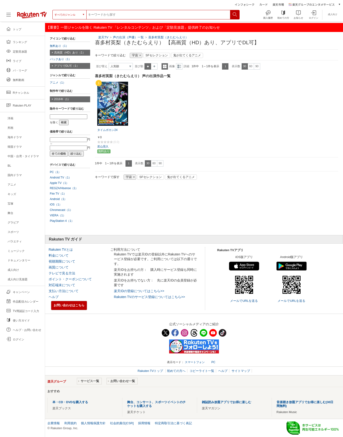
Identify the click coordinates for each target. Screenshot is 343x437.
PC (213, 362)
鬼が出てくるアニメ (187, 55)
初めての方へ (176, 371)
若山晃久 (103, 146)
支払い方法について (64, 291)
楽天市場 (278, 4)
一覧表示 (165, 66)
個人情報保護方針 (93, 423)
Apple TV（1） (59, 183)
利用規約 (70, 423)
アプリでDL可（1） (66, 65)
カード (263, 4)
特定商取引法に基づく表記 (173, 423)
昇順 (147, 66)
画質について (59, 267)
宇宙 (135, 55)
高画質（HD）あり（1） (69, 52)
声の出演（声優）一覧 (128, 37)
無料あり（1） (59, 46)
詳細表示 (179, 66)
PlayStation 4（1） (62, 221)
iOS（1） (56, 204)
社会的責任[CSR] (122, 423)
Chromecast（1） (61, 210)
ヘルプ (54, 297)
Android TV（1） (60, 177)
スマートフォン (195, 362)
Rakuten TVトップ (151, 371)
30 (244, 66)
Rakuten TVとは (61, 249)
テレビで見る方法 (62, 273)
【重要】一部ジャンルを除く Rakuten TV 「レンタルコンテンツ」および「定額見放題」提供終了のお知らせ (133, 27)
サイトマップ (241, 371)
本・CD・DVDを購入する (70, 402)
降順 (154, 66)
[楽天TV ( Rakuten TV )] (32, 16)
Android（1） (58, 199)
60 (250, 66)
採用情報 (144, 423)
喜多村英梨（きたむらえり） (168, 37)
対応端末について (62, 285)
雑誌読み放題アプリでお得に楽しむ (226, 402)
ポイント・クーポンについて (70, 279)
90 (256, 66)
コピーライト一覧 (202, 371)
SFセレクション (156, 55)
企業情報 (53, 423)
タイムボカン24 (107, 130)
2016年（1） (62, 99)
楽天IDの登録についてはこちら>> (139, 291)
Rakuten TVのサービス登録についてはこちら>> (149, 297)
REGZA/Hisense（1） (64, 188)
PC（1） (55, 172)
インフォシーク (245, 4)
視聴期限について (62, 261)
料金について (59, 255)
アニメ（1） (58, 82)
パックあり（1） (60, 59)
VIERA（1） (58, 215)
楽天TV (103, 37)
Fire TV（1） (58, 193)
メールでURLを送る (244, 301)
